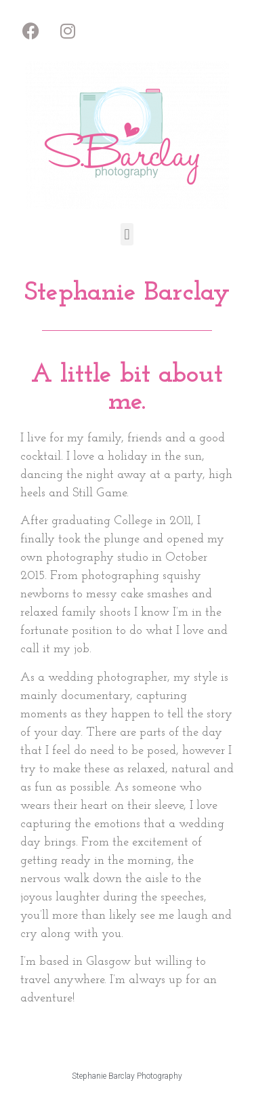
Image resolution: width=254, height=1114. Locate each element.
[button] (127, 234)
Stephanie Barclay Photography (127, 1076)
